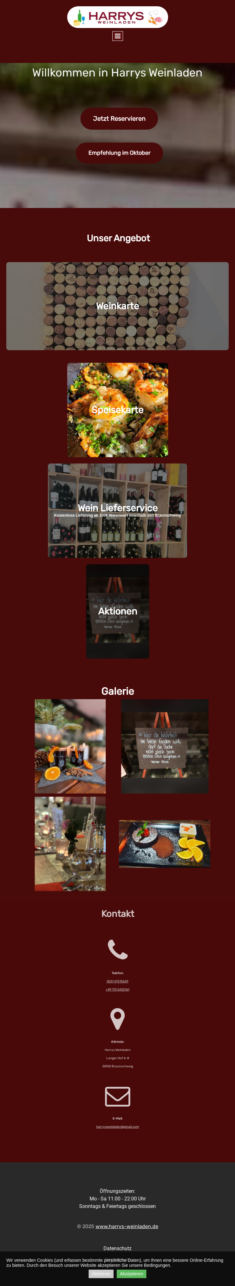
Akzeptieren (131, 1273)
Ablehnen (101, 1273)
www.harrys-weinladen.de (127, 1226)
